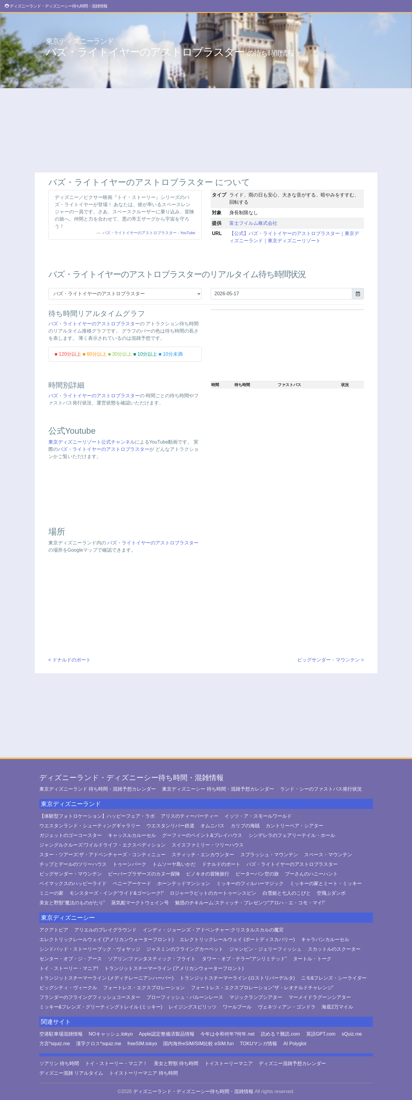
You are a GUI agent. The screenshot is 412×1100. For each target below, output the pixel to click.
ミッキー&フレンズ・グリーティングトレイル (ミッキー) (101, 1006)
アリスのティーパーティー (189, 816)
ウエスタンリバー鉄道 (170, 825)
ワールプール (237, 1006)
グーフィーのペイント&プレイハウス (202, 835)
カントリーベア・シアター (294, 825)
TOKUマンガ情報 (258, 1043)
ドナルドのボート (221, 864)
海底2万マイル (337, 1006)
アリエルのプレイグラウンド (105, 929)
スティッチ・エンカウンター (203, 854)
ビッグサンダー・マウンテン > (330, 659)
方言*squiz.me (54, 1043)
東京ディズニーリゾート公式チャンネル (91, 442)
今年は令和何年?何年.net (227, 1033)
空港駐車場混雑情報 (61, 1033)
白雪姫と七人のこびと (287, 893)
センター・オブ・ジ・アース (70, 958)
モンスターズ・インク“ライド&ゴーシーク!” (116, 893)
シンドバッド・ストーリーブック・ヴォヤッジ (89, 949)
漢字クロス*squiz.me (98, 1043)
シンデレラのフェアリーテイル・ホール (292, 835)
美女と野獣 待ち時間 (176, 1063)
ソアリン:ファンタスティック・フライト (152, 958)
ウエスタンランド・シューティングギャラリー (89, 825)
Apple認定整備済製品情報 (166, 1033)
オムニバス (212, 825)
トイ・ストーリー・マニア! (68, 968)
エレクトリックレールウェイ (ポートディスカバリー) (237, 939)
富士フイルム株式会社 (253, 223)
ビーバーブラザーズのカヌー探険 (144, 873)
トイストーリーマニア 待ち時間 (143, 1073)
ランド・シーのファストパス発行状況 (321, 789)
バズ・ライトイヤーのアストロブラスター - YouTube (148, 233)
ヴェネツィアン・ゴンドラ (287, 1006)
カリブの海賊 (245, 825)
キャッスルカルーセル (132, 835)
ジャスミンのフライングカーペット (184, 949)
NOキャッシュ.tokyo (111, 1033)
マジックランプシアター (255, 997)
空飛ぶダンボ (331, 893)
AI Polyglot (294, 1043)
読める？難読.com (280, 1033)
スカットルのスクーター (334, 949)
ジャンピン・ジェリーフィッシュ (265, 949)
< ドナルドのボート (69, 659)
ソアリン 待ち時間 (59, 1063)
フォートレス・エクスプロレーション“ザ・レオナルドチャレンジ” (262, 987)
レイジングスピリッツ (193, 1006)
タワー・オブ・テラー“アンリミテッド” (244, 958)
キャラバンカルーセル (325, 939)
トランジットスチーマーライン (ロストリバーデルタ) (237, 978)
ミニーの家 (51, 893)
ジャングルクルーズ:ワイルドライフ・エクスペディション (102, 844)
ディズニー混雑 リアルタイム (71, 1073)
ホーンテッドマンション (183, 883)
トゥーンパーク (129, 864)
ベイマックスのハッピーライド (73, 883)
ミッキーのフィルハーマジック (250, 883)
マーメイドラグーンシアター (319, 997)
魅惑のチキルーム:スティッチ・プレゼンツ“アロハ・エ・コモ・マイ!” (250, 902)
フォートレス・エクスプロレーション (144, 987)
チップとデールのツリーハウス (73, 864)
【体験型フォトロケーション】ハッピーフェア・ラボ (97, 816)
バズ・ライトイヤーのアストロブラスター (170, 47)
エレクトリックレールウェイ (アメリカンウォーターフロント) (106, 939)
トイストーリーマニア (229, 1063)
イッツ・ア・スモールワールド (258, 816)
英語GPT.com (321, 1033)
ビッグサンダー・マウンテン (70, 873)
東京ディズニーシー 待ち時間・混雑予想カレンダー (218, 789)
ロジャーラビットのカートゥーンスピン (213, 893)
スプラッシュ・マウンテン (269, 854)
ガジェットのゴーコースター (70, 835)
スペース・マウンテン (328, 854)
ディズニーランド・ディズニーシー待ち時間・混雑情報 (131, 777)
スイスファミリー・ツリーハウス (208, 844)
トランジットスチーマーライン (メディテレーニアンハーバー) (106, 978)
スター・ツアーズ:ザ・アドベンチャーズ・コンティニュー (102, 854)
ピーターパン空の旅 (257, 873)
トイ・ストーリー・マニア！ (116, 1063)
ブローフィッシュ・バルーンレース (184, 997)
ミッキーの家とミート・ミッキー (326, 883)
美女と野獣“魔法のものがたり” (72, 902)
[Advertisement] (206, 130)
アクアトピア (53, 929)
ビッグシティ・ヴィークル (68, 987)
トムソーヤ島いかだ (174, 864)
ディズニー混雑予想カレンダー (292, 1063)
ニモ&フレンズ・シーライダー (334, 978)
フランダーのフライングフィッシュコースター (89, 997)
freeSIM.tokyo (142, 1043)
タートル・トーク (312, 958)
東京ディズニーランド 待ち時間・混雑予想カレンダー (97, 789)
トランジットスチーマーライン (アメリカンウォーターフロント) (173, 968)
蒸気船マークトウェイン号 (140, 902)
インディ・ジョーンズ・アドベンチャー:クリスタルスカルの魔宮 (213, 929)
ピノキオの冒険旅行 (207, 873)
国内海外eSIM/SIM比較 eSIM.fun (198, 1043)
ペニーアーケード (132, 883)
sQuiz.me (352, 1033)
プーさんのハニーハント (311, 873)
